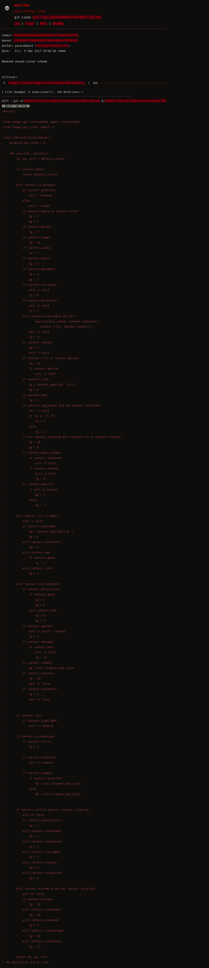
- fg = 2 (20, 836)
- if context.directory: (30, 300)
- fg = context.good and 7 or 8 (38, 384)
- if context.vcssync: (28, 899)
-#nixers (8, 111)
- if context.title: (27, 741)
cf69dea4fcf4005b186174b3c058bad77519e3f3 (45, 40)
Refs (43, 23)
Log (17, 23)
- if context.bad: (25, 394)
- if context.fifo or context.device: (41, 358)
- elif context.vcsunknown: (32, 841)
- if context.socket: (27, 342)
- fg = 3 (20, 347)
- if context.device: (30, 368)
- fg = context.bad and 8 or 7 (37, 531)
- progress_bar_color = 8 (23, 142)
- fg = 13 (21, 914)
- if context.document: (29, 268)
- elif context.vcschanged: (32, 830)
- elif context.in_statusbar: (31, 583)
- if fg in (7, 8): (29, 415)
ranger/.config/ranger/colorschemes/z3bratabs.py (46, 82)
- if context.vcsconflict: (31, 820)
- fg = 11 (21, 946)
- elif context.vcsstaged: (31, 851)
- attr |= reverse (28, 725)
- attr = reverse (27, 195)
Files (29, 23)
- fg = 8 (20, 274)
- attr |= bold (25, 289)
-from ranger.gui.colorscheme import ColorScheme (40, 121)
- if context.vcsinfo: (28, 673)
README (58, 23)
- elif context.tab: (26, 552)
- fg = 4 (20, 253)
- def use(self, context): (25, 153)
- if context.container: (30, 284)
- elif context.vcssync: (30, 862)
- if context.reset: (23, 169)
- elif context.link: (27, 568)
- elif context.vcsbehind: (31, 909)
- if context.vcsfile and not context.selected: (46, 809)
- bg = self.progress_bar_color (38, 667)
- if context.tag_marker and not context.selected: (51, 405)
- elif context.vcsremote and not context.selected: (49, 888)
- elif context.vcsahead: (30, 920)
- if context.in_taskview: (28, 736)
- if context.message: (28, 641)
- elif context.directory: (31, 541)
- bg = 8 (20, 221)
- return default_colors (29, 174)
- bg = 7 (20, 279)
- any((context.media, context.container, (50, 321)
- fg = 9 (20, 925)
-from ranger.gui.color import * (28, 127)
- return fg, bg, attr (25, 956)
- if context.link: (26, 379)
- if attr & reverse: (30, 489)
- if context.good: (29, 557)
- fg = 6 (20, 263)
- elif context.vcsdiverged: (33, 930)
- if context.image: (26, 237)
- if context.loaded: (27, 662)
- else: (16, 200)
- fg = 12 (21, 904)
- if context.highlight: (30, 720)
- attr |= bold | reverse (33, 631)
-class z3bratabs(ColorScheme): (26, 137)
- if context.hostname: (29, 526)
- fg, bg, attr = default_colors (33, 158)
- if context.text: (22, 715)
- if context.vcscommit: (30, 688)
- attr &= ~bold (26, 683)
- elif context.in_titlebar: (30, 515)
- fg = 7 (20, 216)
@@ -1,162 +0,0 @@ (16, 106)
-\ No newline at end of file (25, 962)
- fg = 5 (20, 694)
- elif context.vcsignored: (32, 872)
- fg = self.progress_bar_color (41, 783)
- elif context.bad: (30, 610)
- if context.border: (27, 226)
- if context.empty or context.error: (40, 211)
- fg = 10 (21, 242)
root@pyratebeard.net (52, 45)
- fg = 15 (21, 442)
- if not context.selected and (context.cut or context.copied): (62, 436)
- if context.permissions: (31, 589)
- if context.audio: (26, 258)
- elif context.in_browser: (29, 184)
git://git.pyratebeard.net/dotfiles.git (67, 17)
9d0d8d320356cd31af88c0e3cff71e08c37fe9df (46, 35)
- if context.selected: (29, 190)
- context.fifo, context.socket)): (47, 326)
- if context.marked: (30, 468)
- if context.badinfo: (28, 484)
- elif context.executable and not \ (39, 316)
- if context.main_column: (31, 452)
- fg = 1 (20, 400)
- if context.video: (26, 247)
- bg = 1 (23, 494)
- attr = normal (26, 205)
